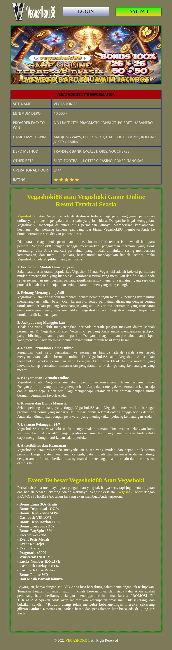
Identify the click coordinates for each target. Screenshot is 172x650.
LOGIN (86, 11)
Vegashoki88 (27, 216)
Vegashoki (125, 492)
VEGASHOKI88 (77, 640)
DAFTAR (138, 11)
